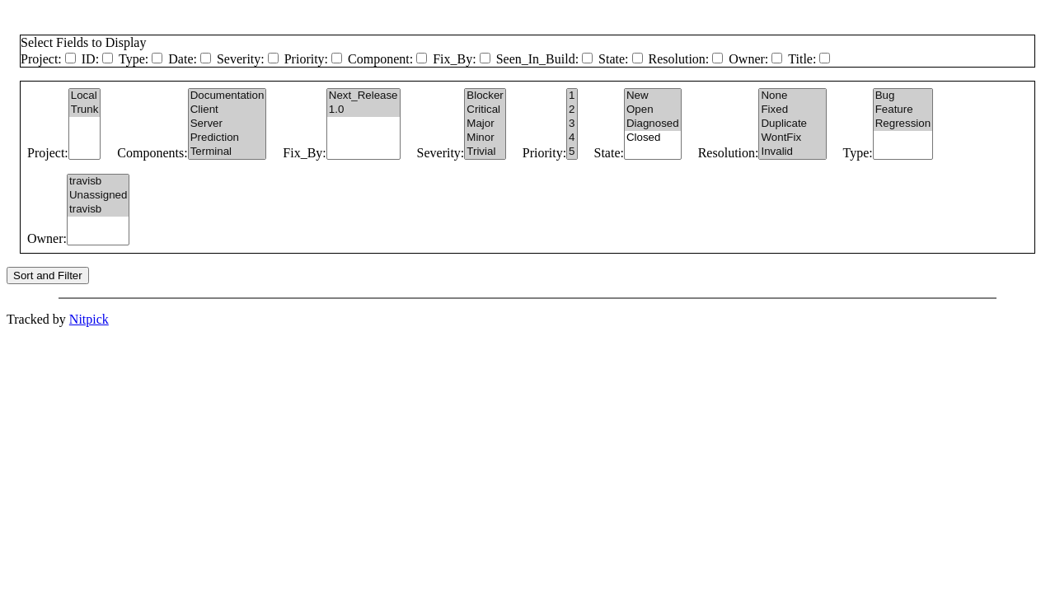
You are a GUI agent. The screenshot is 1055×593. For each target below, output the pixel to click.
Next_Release (363, 96)
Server (227, 124)
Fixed (792, 110)
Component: (380, 59)
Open (653, 110)
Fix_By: (454, 59)
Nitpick (89, 319)
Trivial (484, 152)
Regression (903, 124)
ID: (90, 59)
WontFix (792, 138)
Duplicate (792, 124)
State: (613, 59)
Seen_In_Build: (537, 59)
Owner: (748, 59)
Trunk (85, 110)
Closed (653, 138)
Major (484, 124)
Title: (802, 59)
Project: (41, 59)
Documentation (227, 96)
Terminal (227, 152)
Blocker (484, 96)
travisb (98, 182)
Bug (903, 96)
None (792, 96)
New (653, 96)
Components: (152, 153)
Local (85, 96)
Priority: (306, 59)
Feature (903, 110)
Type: (133, 59)
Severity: (241, 59)
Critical (484, 110)
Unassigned (98, 196)
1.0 (363, 110)
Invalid (792, 152)
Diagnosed (653, 124)
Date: (182, 59)
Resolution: (679, 59)
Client (227, 110)
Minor (484, 138)
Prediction (227, 138)
